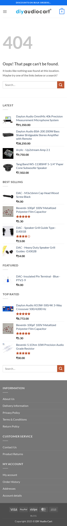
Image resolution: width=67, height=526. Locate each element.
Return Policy (11, 426)
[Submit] (60, 84)
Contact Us (10, 447)
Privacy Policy (11, 412)
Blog (33, 515)
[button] (5, 11)
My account (10, 474)
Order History (11, 481)
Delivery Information (15, 405)
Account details (12, 495)
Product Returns (13, 454)
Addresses (9, 488)
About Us (8, 399)
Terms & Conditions (15, 419)
